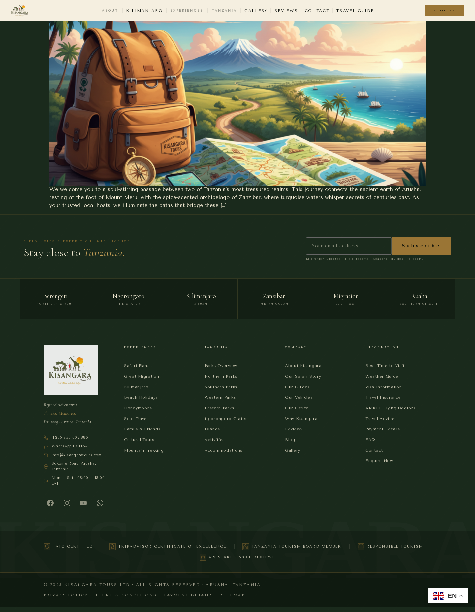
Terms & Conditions (126, 595)
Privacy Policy (66, 595)
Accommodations (223, 450)
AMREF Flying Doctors (390, 408)
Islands (212, 429)
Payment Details (382, 429)
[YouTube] (83, 503)
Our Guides (297, 387)
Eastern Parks (219, 408)
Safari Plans (137, 365)
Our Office (297, 408)
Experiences (186, 10)
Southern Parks (221, 387)
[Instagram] (67, 503)
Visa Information (383, 387)
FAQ (370, 439)
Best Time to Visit (385, 365)
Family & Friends (142, 429)
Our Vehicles (299, 397)
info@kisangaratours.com (72, 455)
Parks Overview (221, 365)
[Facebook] (50, 503)
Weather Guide (381, 376)
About (110, 10)
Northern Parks (221, 376)
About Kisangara (303, 365)
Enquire (445, 10)
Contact (317, 10)
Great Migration (141, 376)
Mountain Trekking (144, 450)
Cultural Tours (139, 439)
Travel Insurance (383, 397)
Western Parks (220, 397)
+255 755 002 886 (66, 437)
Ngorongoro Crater (226, 418)
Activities (215, 439)
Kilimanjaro (144, 10)
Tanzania (224, 10)
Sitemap (233, 595)
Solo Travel (136, 418)
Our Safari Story (303, 376)
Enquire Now (379, 461)
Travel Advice (379, 418)
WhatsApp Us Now (66, 446)
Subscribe (421, 246)
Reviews (286, 10)
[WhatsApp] (100, 503)
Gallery (256, 10)
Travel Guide (355, 10)
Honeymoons (138, 408)
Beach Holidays (141, 397)
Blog (290, 439)
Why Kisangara (301, 418)
